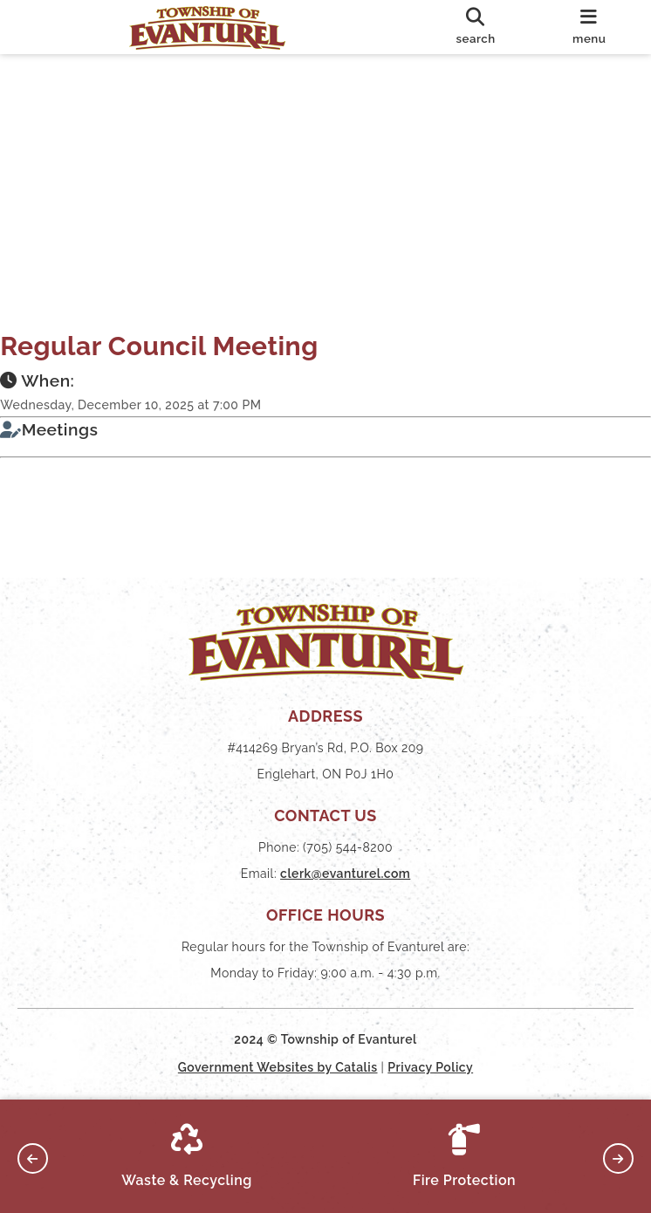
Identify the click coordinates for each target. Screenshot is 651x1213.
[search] (476, 27)
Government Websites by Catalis (278, 1067)
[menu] (589, 27)
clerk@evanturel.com (345, 874)
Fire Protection (464, 1156)
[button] (32, 1158)
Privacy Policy (430, 1067)
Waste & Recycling (186, 1156)
